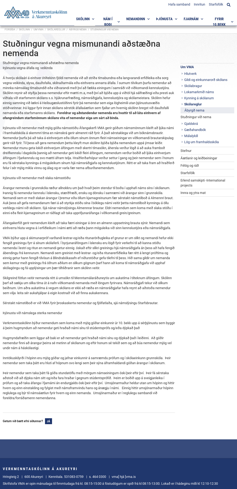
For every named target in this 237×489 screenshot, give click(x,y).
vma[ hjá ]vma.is (124, 477)
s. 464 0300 (97, 477)
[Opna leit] (228, 4)
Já (48, 421)
